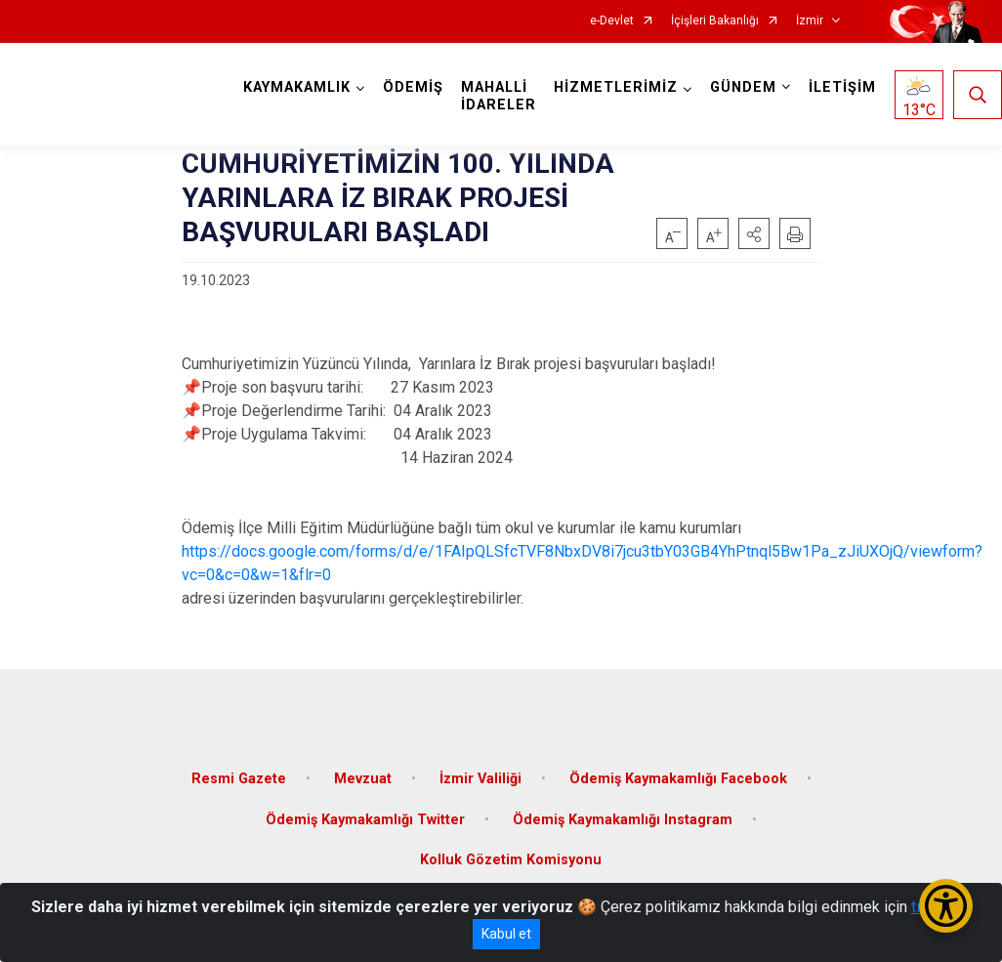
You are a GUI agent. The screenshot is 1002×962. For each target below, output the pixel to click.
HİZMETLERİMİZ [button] (616, 87)
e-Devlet (612, 21)
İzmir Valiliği (480, 779)
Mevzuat (363, 779)
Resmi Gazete (238, 779)
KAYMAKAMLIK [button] (297, 87)
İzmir (809, 21)
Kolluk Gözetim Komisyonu (511, 860)
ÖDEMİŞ (413, 87)
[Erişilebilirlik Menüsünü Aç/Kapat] (946, 906)
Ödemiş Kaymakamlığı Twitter (365, 820)
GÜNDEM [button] (743, 87)
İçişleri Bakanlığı (715, 21)
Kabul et (506, 933)
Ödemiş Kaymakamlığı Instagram (622, 820)
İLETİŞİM (842, 87)
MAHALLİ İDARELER (498, 96)
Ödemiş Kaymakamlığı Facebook (678, 779)
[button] (754, 233)
